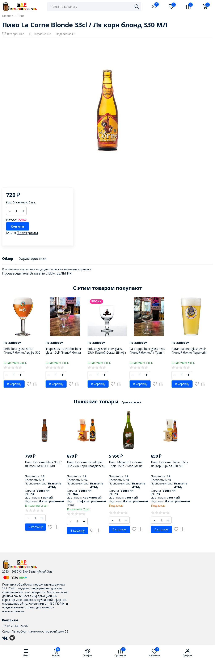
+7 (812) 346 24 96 (15, 626)
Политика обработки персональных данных (33, 584)
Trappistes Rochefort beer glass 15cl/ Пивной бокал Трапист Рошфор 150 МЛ (63, 352)
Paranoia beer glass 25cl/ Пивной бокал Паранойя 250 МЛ (189, 352)
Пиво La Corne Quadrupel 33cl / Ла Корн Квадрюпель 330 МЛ (86, 466)
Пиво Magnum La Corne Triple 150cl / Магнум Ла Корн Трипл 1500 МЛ (126, 466)
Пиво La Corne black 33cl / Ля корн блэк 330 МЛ (43, 464)
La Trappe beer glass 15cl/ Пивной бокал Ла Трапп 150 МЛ (147, 352)
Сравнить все (131, 402)
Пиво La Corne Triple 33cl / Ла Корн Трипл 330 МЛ (169, 464)
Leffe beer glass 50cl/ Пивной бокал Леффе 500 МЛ (22, 352)
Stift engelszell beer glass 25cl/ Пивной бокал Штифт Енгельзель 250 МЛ (107, 352)
